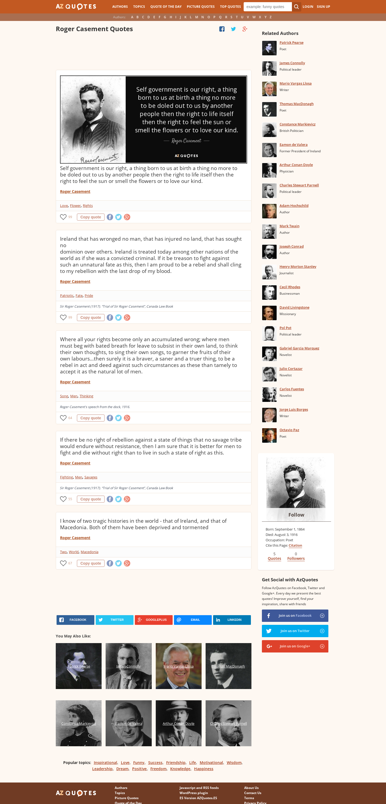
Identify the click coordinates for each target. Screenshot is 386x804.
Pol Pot (285, 327)
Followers (296, 558)
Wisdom (234, 762)
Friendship (175, 762)
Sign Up (323, 6)
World (74, 551)
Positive (139, 768)
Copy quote (90, 217)
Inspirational (105, 762)
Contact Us (252, 793)
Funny (138, 762)
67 (70, 563)
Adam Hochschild (294, 205)
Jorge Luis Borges (294, 409)
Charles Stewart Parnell (299, 185)
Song (64, 396)
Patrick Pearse (291, 42)
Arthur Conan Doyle (296, 164)
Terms (249, 798)
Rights (88, 205)
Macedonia (89, 551)
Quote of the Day (165, 6)
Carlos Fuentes (292, 389)
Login (308, 6)
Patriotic (66, 295)
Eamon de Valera (294, 144)
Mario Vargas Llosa (296, 83)
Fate (79, 295)
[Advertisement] (153, 52)
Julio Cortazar (291, 368)
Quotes (274, 558)
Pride (89, 295)
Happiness (203, 768)
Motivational (211, 762)
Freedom (158, 768)
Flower (75, 205)
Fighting (66, 477)
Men (73, 396)
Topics (139, 6)
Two (63, 551)
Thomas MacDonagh (297, 103)
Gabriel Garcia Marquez (299, 348)
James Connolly (292, 62)
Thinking (86, 396)
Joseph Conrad (292, 246)
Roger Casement (75, 191)
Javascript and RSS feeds (199, 787)
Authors (120, 6)
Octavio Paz (289, 429)
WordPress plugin (194, 793)
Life (192, 762)
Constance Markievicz (298, 124)
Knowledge (180, 768)
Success (155, 762)
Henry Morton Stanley (298, 266)
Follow (296, 514)
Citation (295, 545)
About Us (251, 787)
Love (64, 205)
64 (70, 418)
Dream (122, 768)
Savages (90, 477)
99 (70, 217)
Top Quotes (230, 6)
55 (70, 499)
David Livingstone (294, 307)
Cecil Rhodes (290, 286)
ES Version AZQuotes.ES (198, 798)
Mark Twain (289, 225)
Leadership (102, 768)
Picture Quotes (201, 6)
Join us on (295, 615)
